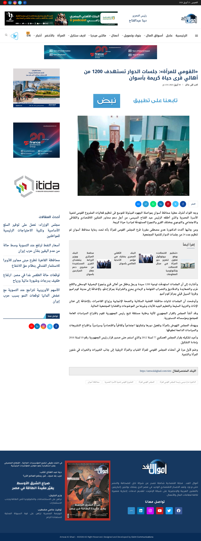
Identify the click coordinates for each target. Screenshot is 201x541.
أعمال (115, 35)
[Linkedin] (10, 3)
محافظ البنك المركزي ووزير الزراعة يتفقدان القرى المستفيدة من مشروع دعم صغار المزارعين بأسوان (83, 264)
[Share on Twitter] (175, 204)
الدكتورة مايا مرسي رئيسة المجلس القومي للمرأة (178, 382)
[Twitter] (20, 3)
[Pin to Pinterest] (168, 204)
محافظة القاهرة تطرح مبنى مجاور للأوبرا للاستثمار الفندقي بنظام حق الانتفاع (31, 263)
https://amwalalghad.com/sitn (155, 371)
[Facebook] (25, 3)
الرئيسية (181, 35)
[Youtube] (5, 3)
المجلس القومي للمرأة (146, 382)
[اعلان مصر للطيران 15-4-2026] (36, 71)
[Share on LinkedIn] (161, 204)
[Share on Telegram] (146, 204)
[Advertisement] (100, 421)
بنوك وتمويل (132, 35)
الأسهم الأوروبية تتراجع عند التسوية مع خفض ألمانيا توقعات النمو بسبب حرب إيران (31, 295)
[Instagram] (15, 3)
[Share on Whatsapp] (153, 204)
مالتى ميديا (98, 35)
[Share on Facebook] (183, 204)
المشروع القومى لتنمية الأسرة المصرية (119, 382)
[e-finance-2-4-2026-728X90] (100, 48)
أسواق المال (154, 35)
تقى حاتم (189, 85)
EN (29, 35)
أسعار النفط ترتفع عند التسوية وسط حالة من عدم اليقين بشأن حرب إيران (31, 248)
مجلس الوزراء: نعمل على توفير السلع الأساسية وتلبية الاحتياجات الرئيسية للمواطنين (31, 230)
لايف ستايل (78, 35)
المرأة (61, 35)
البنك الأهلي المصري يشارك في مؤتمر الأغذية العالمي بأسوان (125, 258)
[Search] (6, 36)
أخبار (39, 35)
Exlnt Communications (142, 537)
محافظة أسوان (93, 382)
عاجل (169, 35)
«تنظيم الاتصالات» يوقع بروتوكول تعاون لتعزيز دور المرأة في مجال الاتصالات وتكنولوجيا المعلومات (167, 264)
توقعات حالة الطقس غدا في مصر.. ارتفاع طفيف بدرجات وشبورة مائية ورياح (31, 278)
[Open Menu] (196, 35)
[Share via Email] (138, 204)
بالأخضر (49, 35)
